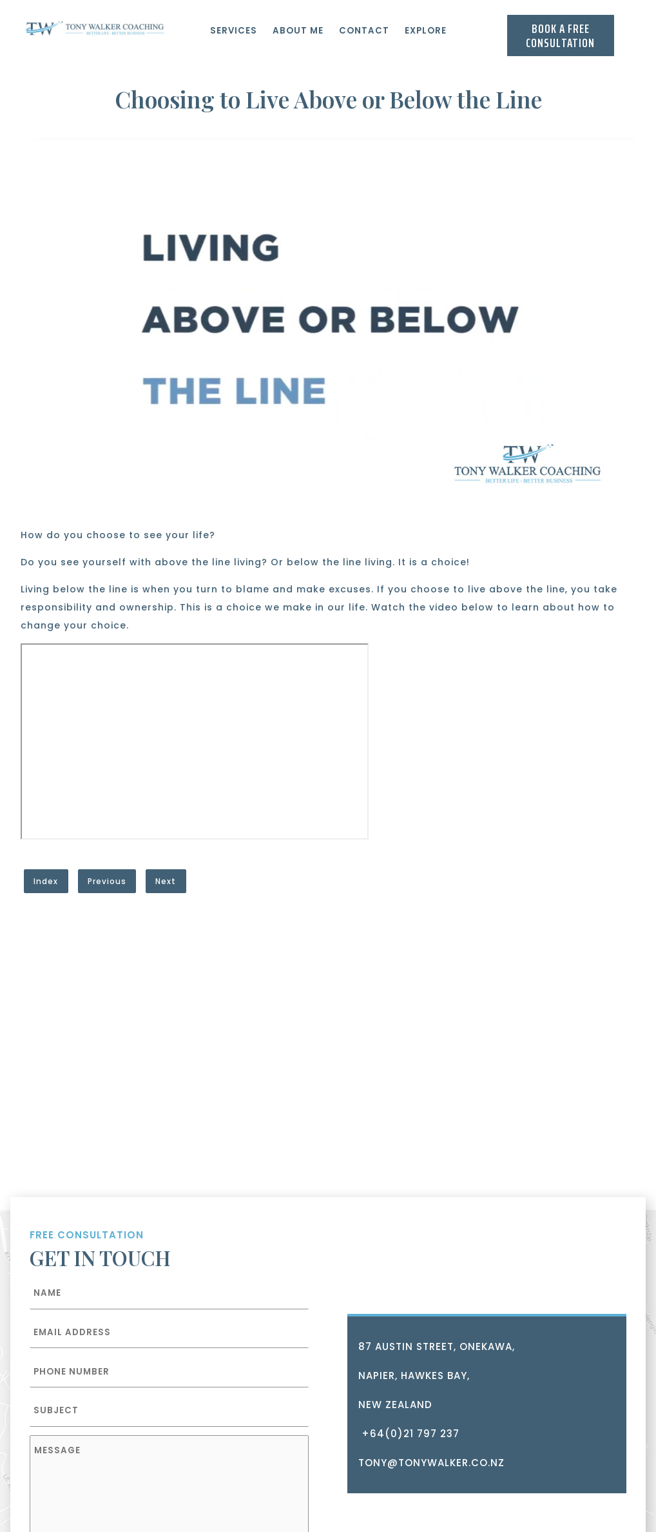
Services (233, 31)
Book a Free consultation (560, 35)
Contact (364, 31)
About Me (298, 31)
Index (46, 881)
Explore (426, 31)
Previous (107, 881)
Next (165, 881)
